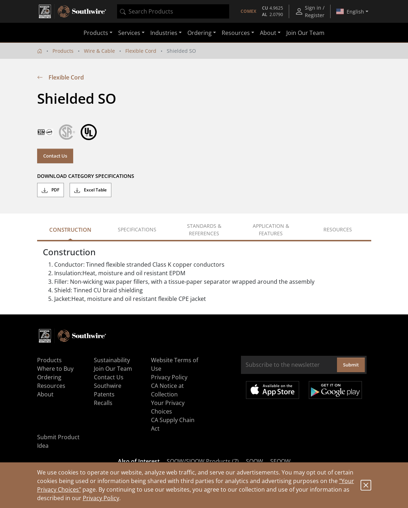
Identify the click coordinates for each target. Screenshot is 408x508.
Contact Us (55, 156)
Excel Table (90, 190)
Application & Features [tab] (271, 229)
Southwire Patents (107, 390)
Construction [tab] (70, 229)
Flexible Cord (140, 50)
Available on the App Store (272, 390)
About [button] (268, 33)
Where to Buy (55, 369)
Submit (351, 364)
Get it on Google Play (335, 390)
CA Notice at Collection (167, 390)
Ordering (49, 377)
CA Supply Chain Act (173, 424)
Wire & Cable (99, 50)
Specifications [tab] (137, 229)
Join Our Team (305, 33)
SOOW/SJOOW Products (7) (203, 461)
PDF (50, 190)
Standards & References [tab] (204, 229)
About (45, 394)
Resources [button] (236, 33)
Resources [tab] (337, 229)
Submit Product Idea (58, 441)
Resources (51, 386)
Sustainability (112, 360)
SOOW (254, 461)
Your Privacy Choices (168, 407)
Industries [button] (163, 33)
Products (63, 50)
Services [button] (129, 33)
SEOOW (280, 461)
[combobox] (173, 11)
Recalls (103, 403)
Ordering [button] (199, 33)
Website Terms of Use (174, 364)
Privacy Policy (101, 498)
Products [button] (96, 33)
